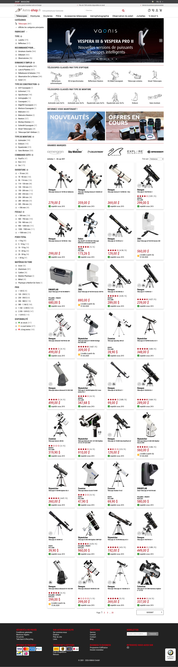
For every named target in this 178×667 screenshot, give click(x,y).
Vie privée (20, 637)
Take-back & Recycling (24, 639)
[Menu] (174, 649)
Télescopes (21, 15)
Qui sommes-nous (60, 632)
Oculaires (47, 15)
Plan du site (57, 637)
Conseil (93, 634)
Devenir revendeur (96, 650)
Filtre (58, 15)
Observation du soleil (122, 15)
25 (112, 612)
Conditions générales (24, 632)
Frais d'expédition (59, 652)
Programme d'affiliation (99, 647)
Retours (56, 654)
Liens (55, 639)
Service (92, 632)
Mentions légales (22, 634)
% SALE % (153, 15)
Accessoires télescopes (75, 15)
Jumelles (140, 15)
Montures (35, 15)
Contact (93, 637)
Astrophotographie (99, 15)
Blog (91, 639)
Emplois (56, 634)
